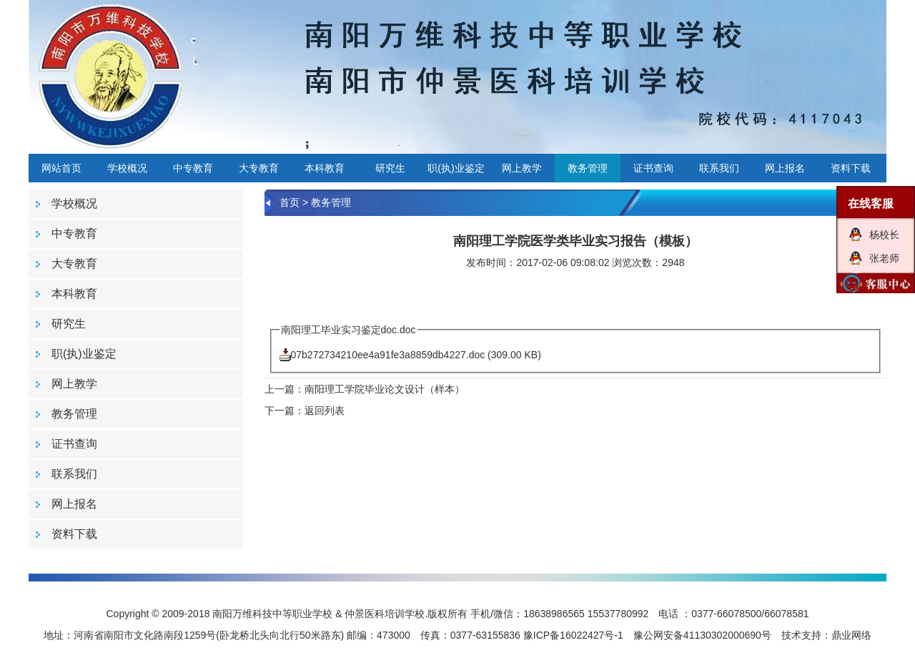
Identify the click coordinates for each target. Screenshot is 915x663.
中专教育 (193, 168)
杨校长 (884, 234)
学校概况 (127, 168)
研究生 (390, 168)
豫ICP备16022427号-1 (573, 635)
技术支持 (801, 635)
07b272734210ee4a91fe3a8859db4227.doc (388, 354)
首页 (290, 202)
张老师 (884, 258)
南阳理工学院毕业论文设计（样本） (385, 389)
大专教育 (259, 168)
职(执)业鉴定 (455, 168)
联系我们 (719, 168)
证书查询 (653, 168)
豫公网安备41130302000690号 (702, 635)
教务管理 (588, 168)
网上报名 (785, 168)
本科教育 (325, 168)
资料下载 (851, 168)
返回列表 (325, 410)
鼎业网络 (851, 635)
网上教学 (522, 168)
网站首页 (61, 168)
